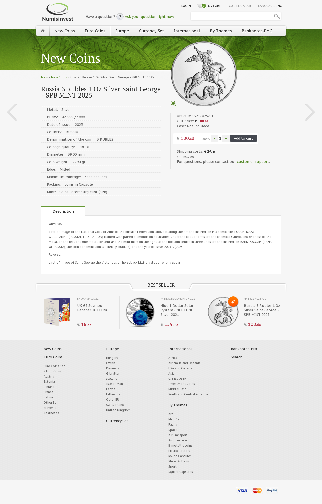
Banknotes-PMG (257, 30)
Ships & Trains (179, 461)
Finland (49, 387)
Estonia (49, 381)
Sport (172, 466)
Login (186, 6)
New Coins (65, 30)
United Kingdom (118, 410)
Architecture (177, 440)
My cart (214, 6)
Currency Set (151, 30)
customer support (253, 161)
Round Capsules (180, 456)
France (48, 392)
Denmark (112, 368)
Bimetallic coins (180, 445)
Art (170, 414)
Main (44, 77)
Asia (171, 373)
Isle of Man (114, 384)
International (187, 30)
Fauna (172, 424)
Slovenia (50, 408)
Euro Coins (95, 30)
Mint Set (174, 419)
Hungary (112, 358)
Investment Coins (181, 384)
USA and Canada (180, 368)
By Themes (221, 30)
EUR (248, 6)
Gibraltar (112, 373)
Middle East (177, 389)
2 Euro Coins (53, 371)
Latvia (48, 397)
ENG (279, 6)
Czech (110, 363)
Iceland (111, 378)
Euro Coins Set (54, 366)
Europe (122, 30)
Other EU (50, 402)
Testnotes (51, 413)
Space (172, 430)
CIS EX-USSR (177, 378)
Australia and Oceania (184, 363)
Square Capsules (180, 472)
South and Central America (188, 394)
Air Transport (178, 435)
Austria (49, 376)
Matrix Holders (179, 451)
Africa (172, 358)
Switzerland (115, 405)
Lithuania (113, 394)
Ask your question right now (149, 16)
